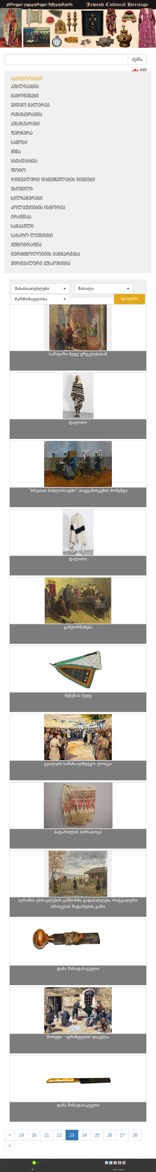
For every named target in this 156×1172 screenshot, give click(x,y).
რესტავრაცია (26, 114)
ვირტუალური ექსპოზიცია (41, 263)
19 (21, 1135)
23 (72, 1135)
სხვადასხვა (24, 161)
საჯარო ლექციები (32, 235)
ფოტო (18, 170)
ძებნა (137, 59)
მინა (16, 152)
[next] (9, 1145)
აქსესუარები (25, 124)
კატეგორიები (26, 79)
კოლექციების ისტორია (38, 207)
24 (84, 1135)
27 (122, 1135)
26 (109, 1135)
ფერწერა (22, 133)
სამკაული (22, 226)
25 (97, 1135)
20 (34, 1135)
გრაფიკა (21, 217)
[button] (40, 288)
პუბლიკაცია (25, 86)
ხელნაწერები (27, 198)
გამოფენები (25, 96)
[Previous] (10, 1135)
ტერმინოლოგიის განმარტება (45, 254)
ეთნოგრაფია (26, 245)
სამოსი (19, 142)
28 (134, 1135)
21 (46, 1135)
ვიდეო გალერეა (30, 105)
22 (59, 1135)
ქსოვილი (22, 189)
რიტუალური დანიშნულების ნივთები (53, 180)
